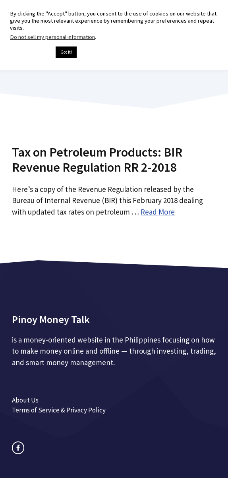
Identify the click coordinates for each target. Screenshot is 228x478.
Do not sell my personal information (52, 37)
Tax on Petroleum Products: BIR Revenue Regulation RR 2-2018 (97, 159)
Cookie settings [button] (31, 52)
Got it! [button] (66, 52)
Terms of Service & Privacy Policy (59, 410)
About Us (25, 400)
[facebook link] (18, 447)
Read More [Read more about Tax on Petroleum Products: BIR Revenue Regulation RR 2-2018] (158, 212)
